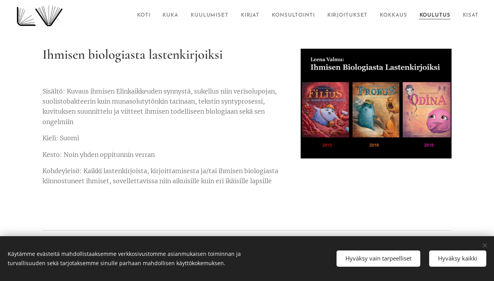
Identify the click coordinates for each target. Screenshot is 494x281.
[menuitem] (140, 16)
